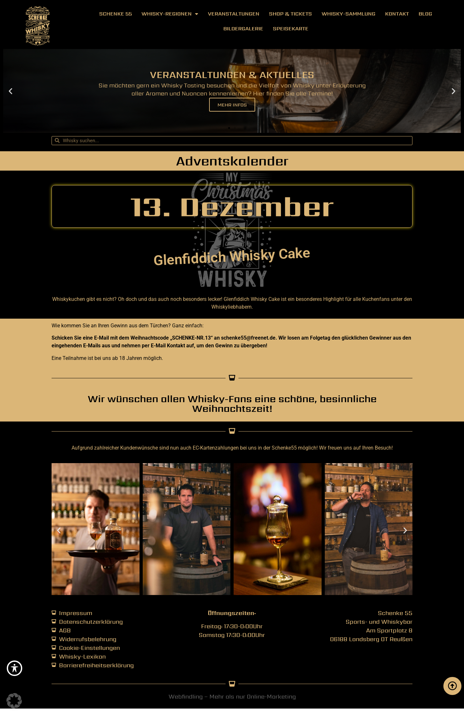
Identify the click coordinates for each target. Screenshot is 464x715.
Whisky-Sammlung (348, 13)
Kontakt (397, 13)
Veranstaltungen (233, 13)
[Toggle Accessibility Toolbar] (14, 668)
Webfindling (186, 696)
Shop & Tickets (290, 13)
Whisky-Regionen (169, 14)
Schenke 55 (115, 13)
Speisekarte (290, 28)
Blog (425, 13)
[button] (10, 91)
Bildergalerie (243, 28)
